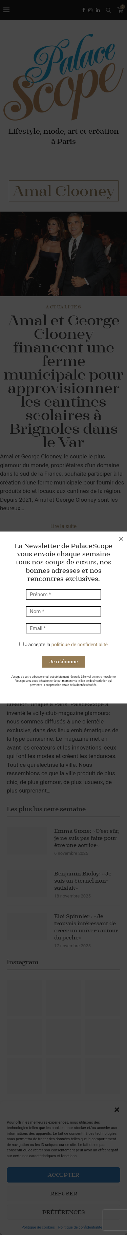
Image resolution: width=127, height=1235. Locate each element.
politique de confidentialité (79, 644)
